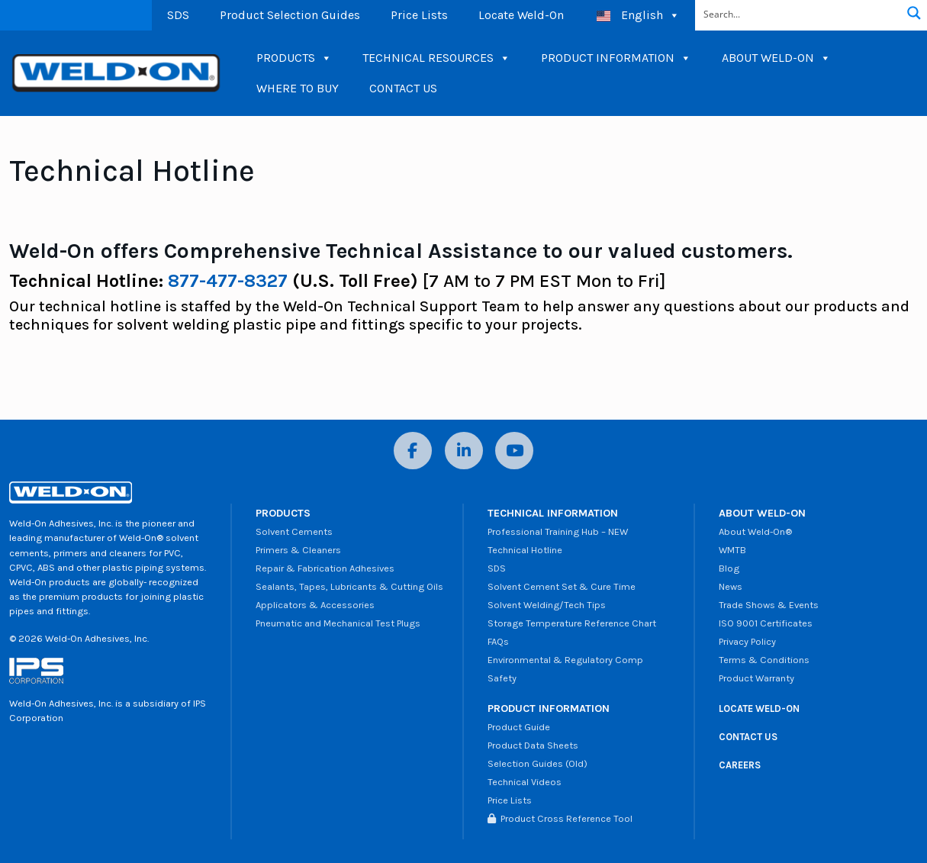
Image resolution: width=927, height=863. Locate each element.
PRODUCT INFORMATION (616, 58)
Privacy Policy (747, 641)
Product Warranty (756, 678)
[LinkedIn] (464, 450)
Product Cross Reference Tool (560, 818)
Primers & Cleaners (298, 549)
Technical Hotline (525, 549)
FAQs (498, 641)
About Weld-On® (755, 531)
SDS (178, 15)
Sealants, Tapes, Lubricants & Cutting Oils (349, 586)
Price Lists (419, 15)
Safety (502, 678)
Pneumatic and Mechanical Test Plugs (338, 623)
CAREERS (740, 765)
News (730, 586)
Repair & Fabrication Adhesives (325, 568)
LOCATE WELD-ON (759, 708)
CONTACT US (403, 88)
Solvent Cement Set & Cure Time (562, 586)
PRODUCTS (294, 58)
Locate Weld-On (521, 15)
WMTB (732, 549)
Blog (729, 568)
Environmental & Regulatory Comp (565, 659)
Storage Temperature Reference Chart (572, 623)
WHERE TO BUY (297, 88)
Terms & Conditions (764, 659)
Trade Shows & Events (769, 604)
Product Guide (519, 727)
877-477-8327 (228, 280)
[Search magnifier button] (914, 13)
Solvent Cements (294, 531)
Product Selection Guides (290, 15)
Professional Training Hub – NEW (558, 531)
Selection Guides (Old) (537, 763)
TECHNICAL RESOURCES (436, 58)
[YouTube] (514, 450)
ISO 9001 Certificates (766, 623)
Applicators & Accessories (315, 604)
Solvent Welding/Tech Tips (547, 604)
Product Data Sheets (533, 745)
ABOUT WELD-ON (776, 58)
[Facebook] (413, 450)
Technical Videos (525, 781)
